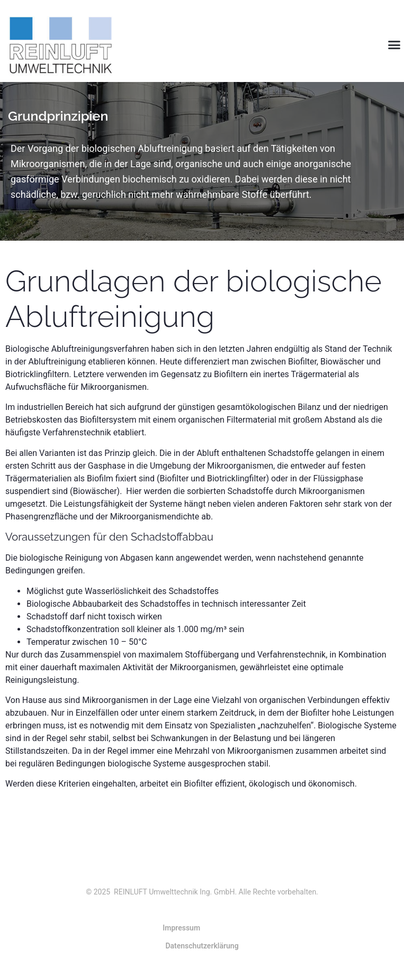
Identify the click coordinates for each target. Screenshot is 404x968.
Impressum (181, 928)
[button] (394, 45)
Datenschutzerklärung (201, 946)
